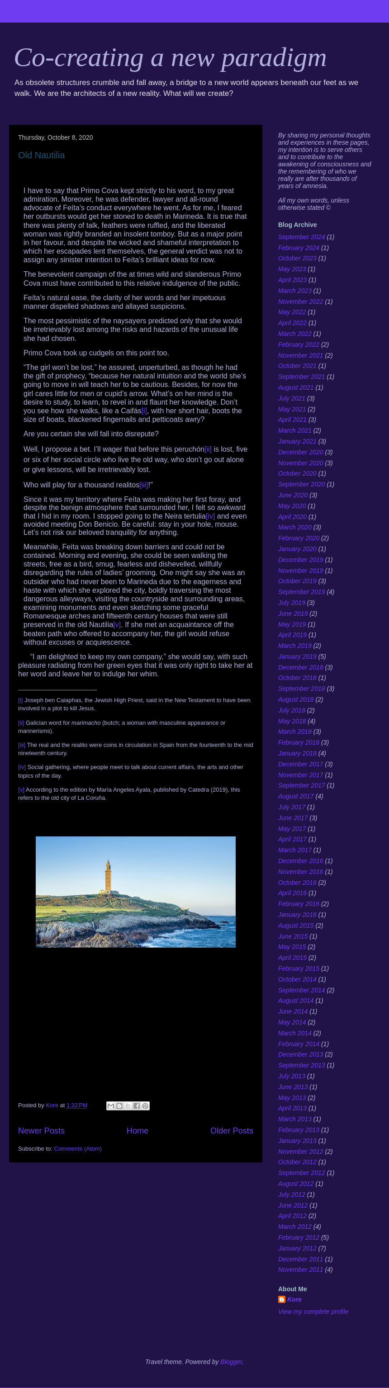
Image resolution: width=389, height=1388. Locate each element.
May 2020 (292, 506)
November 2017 (300, 775)
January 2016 (297, 914)
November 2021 (300, 355)
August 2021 (296, 387)
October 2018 (297, 677)
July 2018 (291, 710)
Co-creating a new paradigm (170, 57)
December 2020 (300, 452)
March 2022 (295, 333)
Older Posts (231, 1130)
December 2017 (300, 764)
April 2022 (292, 322)
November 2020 (300, 463)
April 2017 (292, 839)
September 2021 (301, 376)
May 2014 (292, 1022)
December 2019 (300, 559)
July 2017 (291, 807)
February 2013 (298, 1129)
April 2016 (292, 893)
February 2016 (298, 903)
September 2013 (301, 1065)
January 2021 (297, 441)
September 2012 (301, 1172)
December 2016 (300, 860)
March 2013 (295, 1119)
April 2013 (292, 1108)
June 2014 (293, 1011)
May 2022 (292, 312)
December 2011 (300, 1259)
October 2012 (297, 1162)
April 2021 (292, 419)
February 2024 (298, 247)
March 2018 (295, 731)
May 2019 (292, 624)
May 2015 (292, 946)
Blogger (231, 1361)
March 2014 (295, 1033)
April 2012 (292, 1215)
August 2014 (296, 1000)
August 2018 (296, 699)
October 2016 (297, 882)
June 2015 (293, 936)
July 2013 (291, 1076)
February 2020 (298, 538)
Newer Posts (41, 1130)
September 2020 (301, 484)
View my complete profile (313, 1311)
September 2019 (301, 591)
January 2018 (297, 753)
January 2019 (297, 656)
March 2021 (295, 430)
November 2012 (300, 1151)
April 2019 (292, 634)
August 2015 (296, 925)
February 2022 (298, 344)
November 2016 (300, 871)
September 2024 (301, 237)
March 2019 (295, 645)
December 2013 (300, 1054)
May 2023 (292, 269)
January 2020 (297, 548)
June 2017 (293, 817)
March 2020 (295, 527)
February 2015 (298, 968)
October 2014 (297, 979)
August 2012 (296, 1183)
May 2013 (292, 1097)
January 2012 (297, 1248)
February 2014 (298, 1044)
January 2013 (297, 1140)
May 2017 (292, 828)
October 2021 (297, 365)
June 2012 (293, 1205)
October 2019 (297, 581)
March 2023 (295, 290)
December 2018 (300, 667)
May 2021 (292, 409)
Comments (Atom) (78, 1148)
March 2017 (295, 850)
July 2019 (291, 602)
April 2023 (292, 279)
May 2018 (292, 721)
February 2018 (298, 742)
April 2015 (292, 957)
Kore (294, 1299)
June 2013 (293, 1087)
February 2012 (298, 1237)
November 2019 (300, 570)
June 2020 (293, 495)
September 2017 (301, 785)
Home (138, 1130)
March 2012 (295, 1226)
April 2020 (292, 516)
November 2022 (300, 301)
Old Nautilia (41, 155)
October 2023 (297, 258)
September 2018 (301, 688)
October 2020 (297, 473)
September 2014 (301, 990)
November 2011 (300, 1269)
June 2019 (293, 613)
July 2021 (291, 398)
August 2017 (296, 796)
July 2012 (291, 1194)
